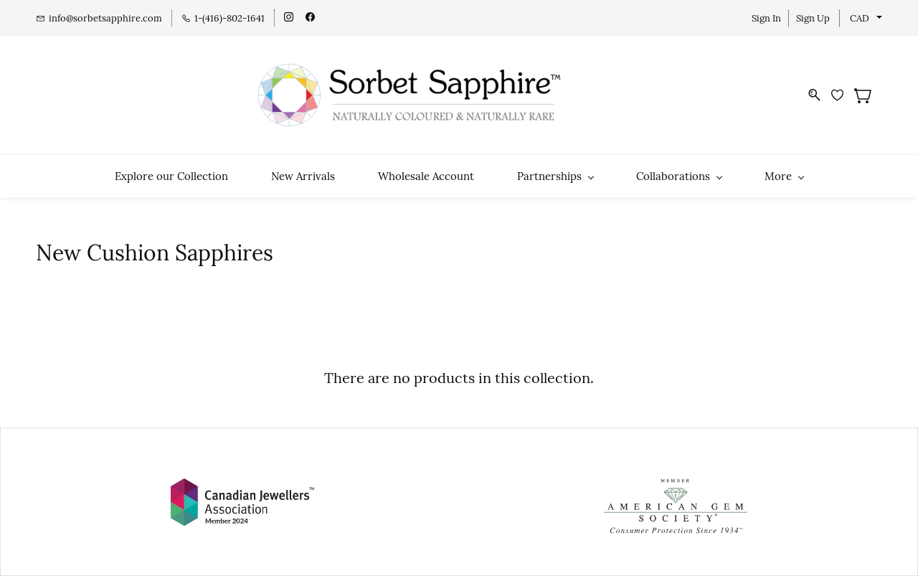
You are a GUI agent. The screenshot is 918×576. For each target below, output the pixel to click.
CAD (859, 18)
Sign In (766, 18)
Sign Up (813, 18)
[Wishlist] (842, 95)
